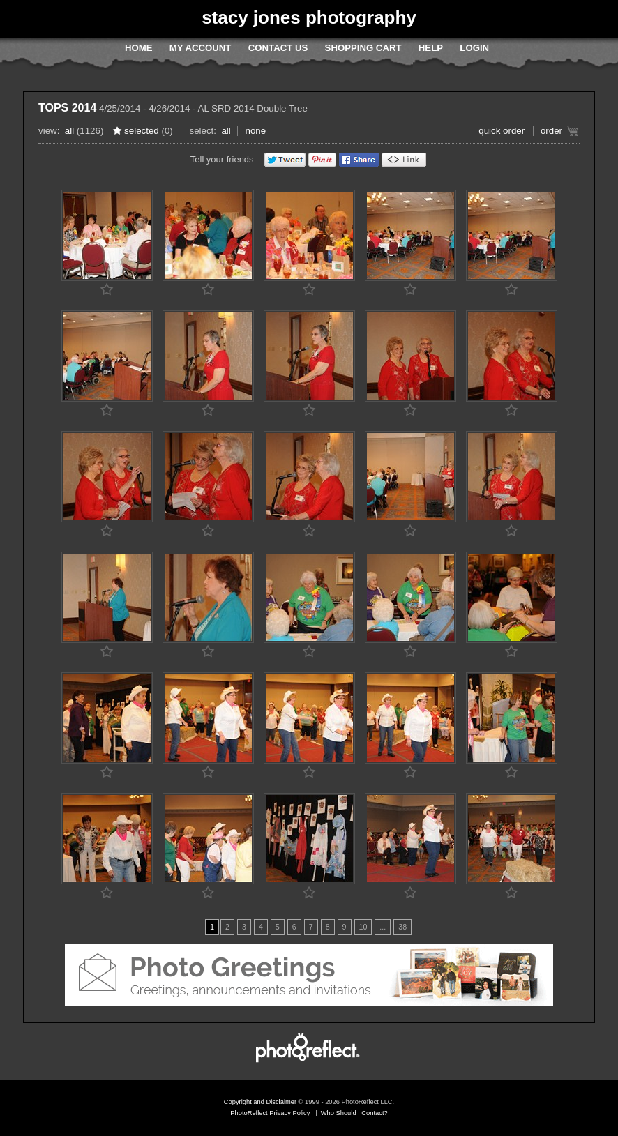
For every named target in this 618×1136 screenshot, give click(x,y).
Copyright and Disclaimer (261, 1101)
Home (139, 48)
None (255, 131)
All (69, 131)
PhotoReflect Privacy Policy (271, 1113)
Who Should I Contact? (354, 1113)
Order (551, 131)
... (382, 927)
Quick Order (501, 131)
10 (363, 927)
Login (474, 48)
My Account (200, 48)
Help (431, 48)
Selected (141, 131)
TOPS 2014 (67, 108)
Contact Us (278, 48)
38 (402, 927)
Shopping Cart (363, 48)
